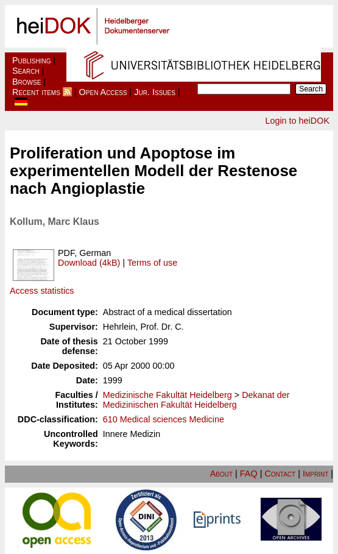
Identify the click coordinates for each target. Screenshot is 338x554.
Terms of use (152, 263)
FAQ (249, 473)
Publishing (31, 60)
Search (26, 71)
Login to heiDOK (297, 121)
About (221, 473)
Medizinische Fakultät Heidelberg (167, 395)
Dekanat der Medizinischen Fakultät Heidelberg (196, 400)
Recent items (36, 92)
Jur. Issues (154, 92)
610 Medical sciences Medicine (163, 419)
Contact (279, 473)
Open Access (103, 92)
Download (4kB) (89, 263)
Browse (26, 82)
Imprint (315, 473)
